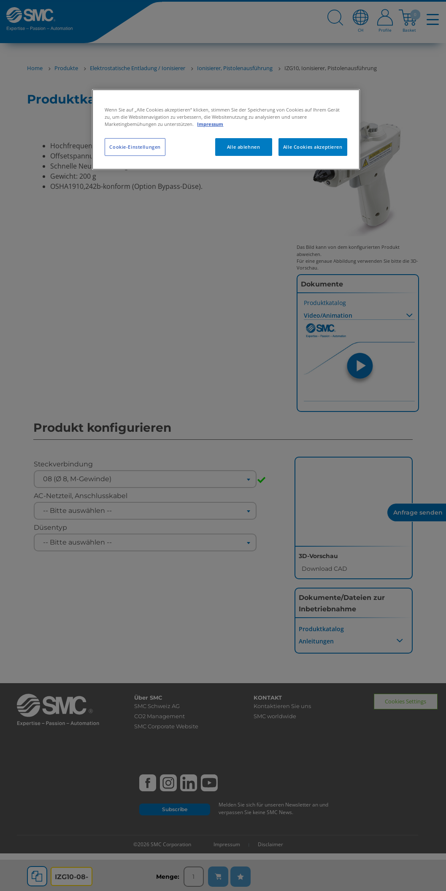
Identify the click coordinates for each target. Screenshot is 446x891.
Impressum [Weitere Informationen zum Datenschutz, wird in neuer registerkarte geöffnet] (210, 124)
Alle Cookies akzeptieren (313, 147)
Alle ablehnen (243, 147)
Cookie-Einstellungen (134, 147)
